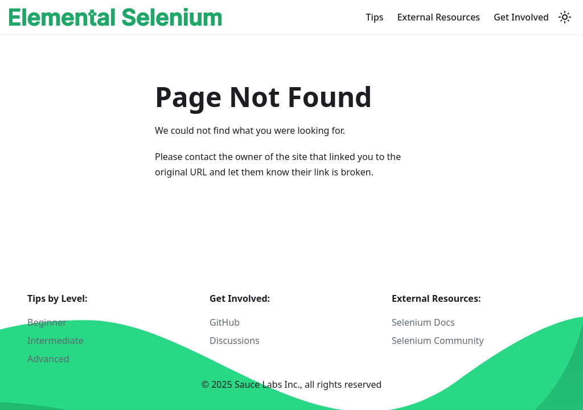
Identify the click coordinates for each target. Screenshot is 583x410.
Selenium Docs (423, 322)
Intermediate (55, 340)
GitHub (225, 322)
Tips (375, 17)
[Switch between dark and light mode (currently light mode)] (565, 17)
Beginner (47, 322)
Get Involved (521, 17)
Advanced (48, 358)
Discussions (235, 340)
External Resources (439, 17)
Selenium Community (438, 340)
